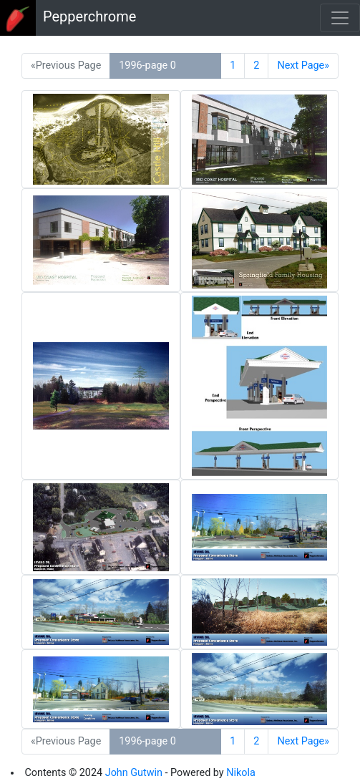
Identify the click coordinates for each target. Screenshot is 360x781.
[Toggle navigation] (340, 18)
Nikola (241, 773)
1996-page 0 (147, 65)
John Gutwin (133, 773)
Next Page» (303, 65)
